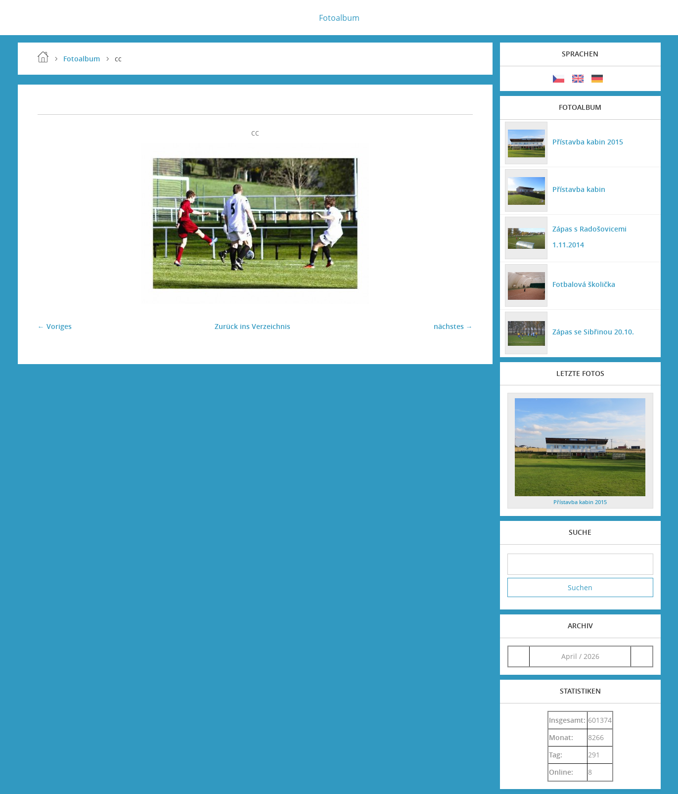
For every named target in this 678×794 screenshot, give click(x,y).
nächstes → (453, 326)
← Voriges (55, 326)
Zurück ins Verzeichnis (252, 326)
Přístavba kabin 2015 (587, 141)
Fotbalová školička (583, 284)
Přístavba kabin (578, 189)
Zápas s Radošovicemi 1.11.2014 (589, 236)
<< (519, 656)
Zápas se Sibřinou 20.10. (593, 331)
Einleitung (43, 57)
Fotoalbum (339, 17)
